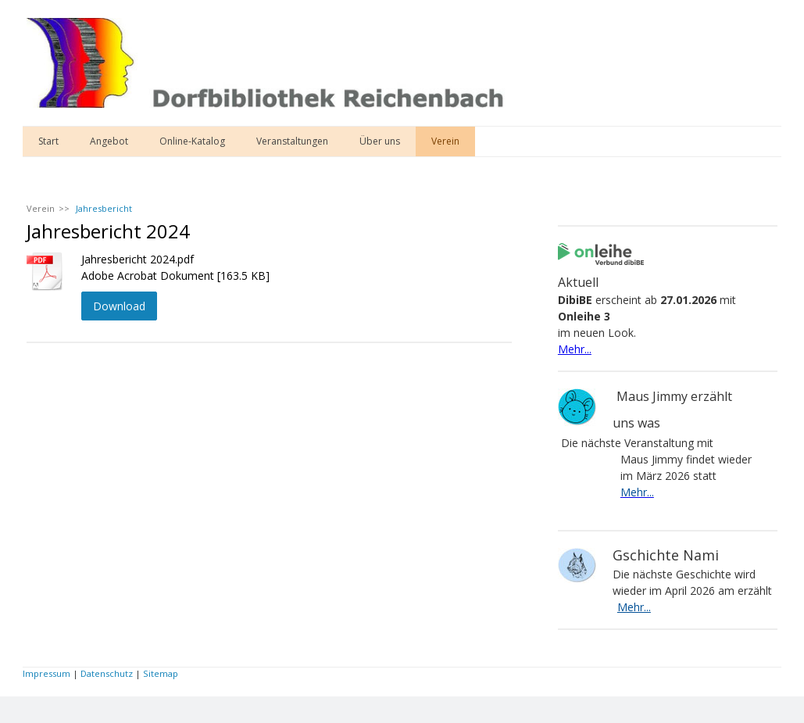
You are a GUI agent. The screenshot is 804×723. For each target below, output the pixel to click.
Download (119, 306)
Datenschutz (106, 673)
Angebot (109, 141)
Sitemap (160, 673)
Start (48, 141)
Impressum (46, 673)
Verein (445, 141)
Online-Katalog (192, 141)
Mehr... (574, 349)
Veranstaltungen (292, 141)
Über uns (379, 141)
